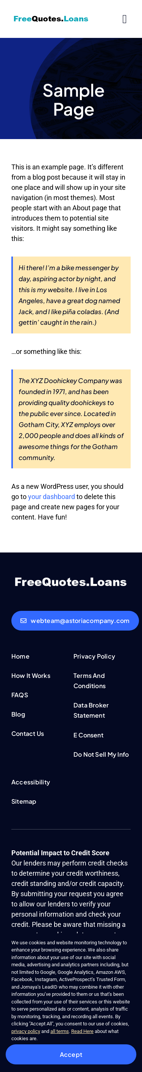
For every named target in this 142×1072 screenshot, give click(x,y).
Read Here (82, 1031)
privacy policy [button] (25, 1031)
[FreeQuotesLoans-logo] (51, 18)
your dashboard (51, 497)
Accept (71, 1054)
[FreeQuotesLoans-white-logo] (71, 578)
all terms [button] (59, 1031)
